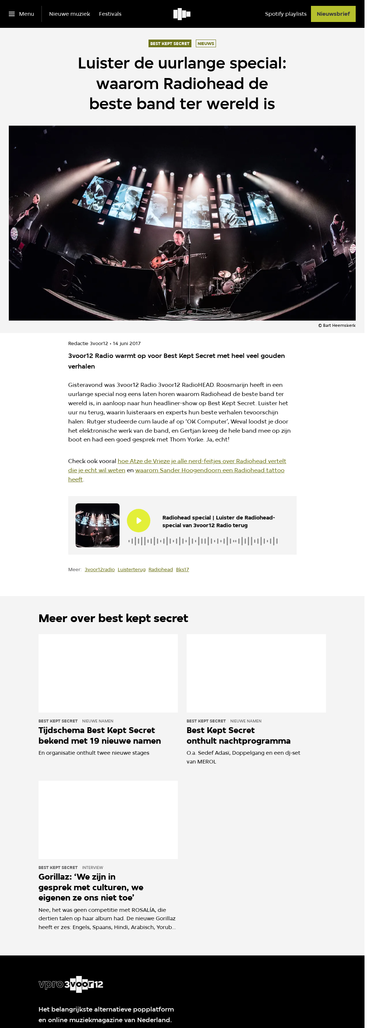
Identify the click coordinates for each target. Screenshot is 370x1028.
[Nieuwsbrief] (333, 14)
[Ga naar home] (182, 14)
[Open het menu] (21, 14)
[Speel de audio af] (138, 520)
